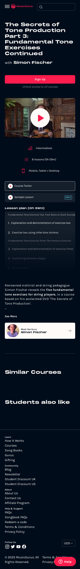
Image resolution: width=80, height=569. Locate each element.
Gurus (9, 455)
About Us (11, 493)
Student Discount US (20, 484)
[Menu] (8, 7)
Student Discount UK (20, 479)
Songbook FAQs (16, 517)
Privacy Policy (14, 531)
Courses (11, 445)
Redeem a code (16, 522)
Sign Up (40, 79)
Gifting (10, 460)
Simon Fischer (33, 63)
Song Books (13, 450)
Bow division (20, 268)
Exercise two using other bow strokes (35, 232)
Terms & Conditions (19, 527)
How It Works (14, 440)
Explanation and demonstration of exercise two (41, 223)
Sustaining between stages (29, 258)
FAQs (8, 512)
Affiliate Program (17, 503)
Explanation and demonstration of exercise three (42, 249)
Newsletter (12, 474)
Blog (8, 469)
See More (11, 316)
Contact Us (13, 498)
